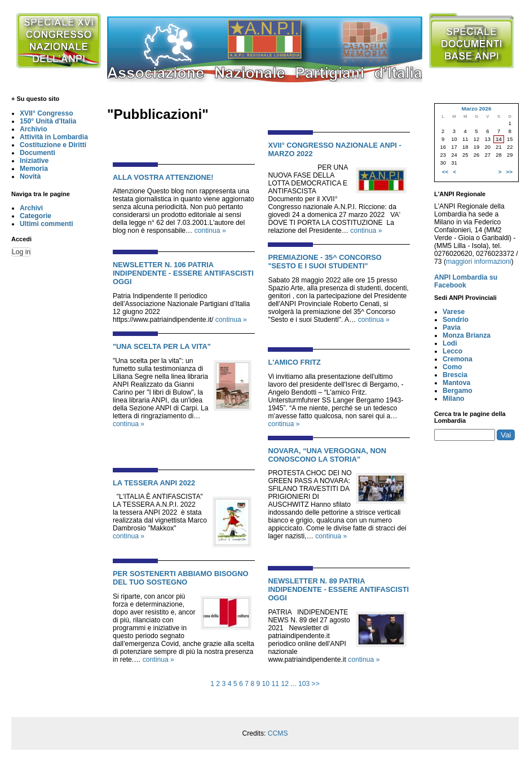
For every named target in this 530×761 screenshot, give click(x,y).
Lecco (452, 351)
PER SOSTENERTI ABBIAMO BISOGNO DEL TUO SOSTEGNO (180, 577)
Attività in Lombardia (54, 137)
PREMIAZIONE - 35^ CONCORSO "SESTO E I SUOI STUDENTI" (324, 261)
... (293, 684)
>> (316, 684)
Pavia (452, 327)
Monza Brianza (467, 335)
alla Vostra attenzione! (163, 177)
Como (452, 367)
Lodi (450, 343)
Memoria (34, 168)
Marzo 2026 (476, 108)
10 (266, 684)
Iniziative (34, 161)
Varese (454, 312)
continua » (210, 231)
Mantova (456, 383)
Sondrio (456, 320)
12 (285, 684)
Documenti (37, 153)
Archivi (31, 208)
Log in (21, 252)
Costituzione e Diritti (53, 145)
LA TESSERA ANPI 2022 (154, 483)
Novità (30, 176)
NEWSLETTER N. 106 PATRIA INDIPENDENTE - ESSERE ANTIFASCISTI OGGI (183, 273)
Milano (454, 398)
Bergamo (457, 391)
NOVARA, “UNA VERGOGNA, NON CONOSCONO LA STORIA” (327, 454)
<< (445, 172)
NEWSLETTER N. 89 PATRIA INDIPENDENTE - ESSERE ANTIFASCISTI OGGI (338, 589)
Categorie (35, 216)
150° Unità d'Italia (48, 121)
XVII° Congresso (46, 113)
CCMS (278, 733)
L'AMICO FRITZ (294, 362)
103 (304, 684)
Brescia (455, 375)
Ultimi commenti (46, 224)
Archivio (33, 129)
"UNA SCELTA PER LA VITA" (162, 346)
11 (276, 684)
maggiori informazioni (478, 262)
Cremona (457, 359)
